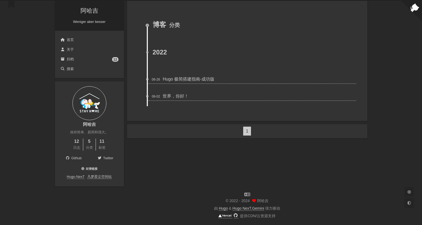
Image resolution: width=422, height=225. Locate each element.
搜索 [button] (67, 69)
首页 (67, 40)
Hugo (223, 208)
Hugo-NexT (76, 177)
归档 (89, 59)
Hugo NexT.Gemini (248, 208)
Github (73, 158)
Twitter (105, 158)
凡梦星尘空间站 (99, 177)
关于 (67, 49)
